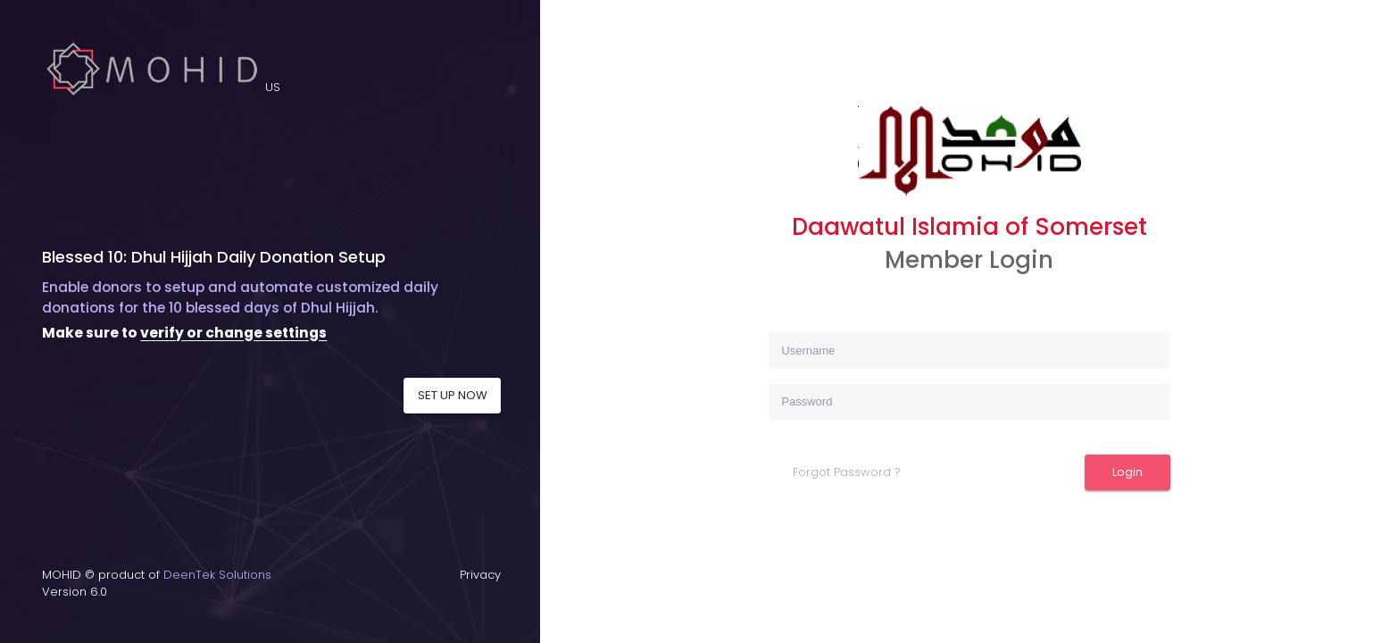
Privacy (480, 574)
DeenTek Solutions (217, 574)
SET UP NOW (452, 395)
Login (1127, 471)
